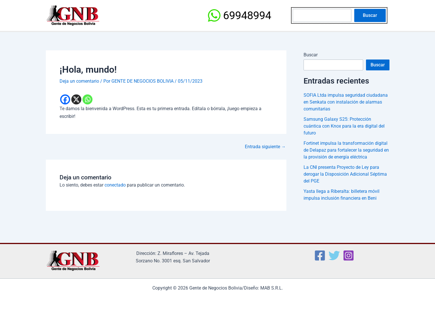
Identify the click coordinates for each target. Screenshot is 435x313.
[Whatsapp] (87, 99)
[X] (76, 99)
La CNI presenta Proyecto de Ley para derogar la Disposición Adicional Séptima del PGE (345, 174)
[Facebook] (65, 99)
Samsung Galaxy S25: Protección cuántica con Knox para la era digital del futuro (344, 126)
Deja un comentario (79, 81)
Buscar (370, 15)
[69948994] (239, 15)
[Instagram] (348, 255)
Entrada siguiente (265, 146)
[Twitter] (334, 255)
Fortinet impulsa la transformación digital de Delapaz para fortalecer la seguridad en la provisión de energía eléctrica (346, 150)
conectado (115, 185)
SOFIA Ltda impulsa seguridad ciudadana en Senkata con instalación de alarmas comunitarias (346, 102)
